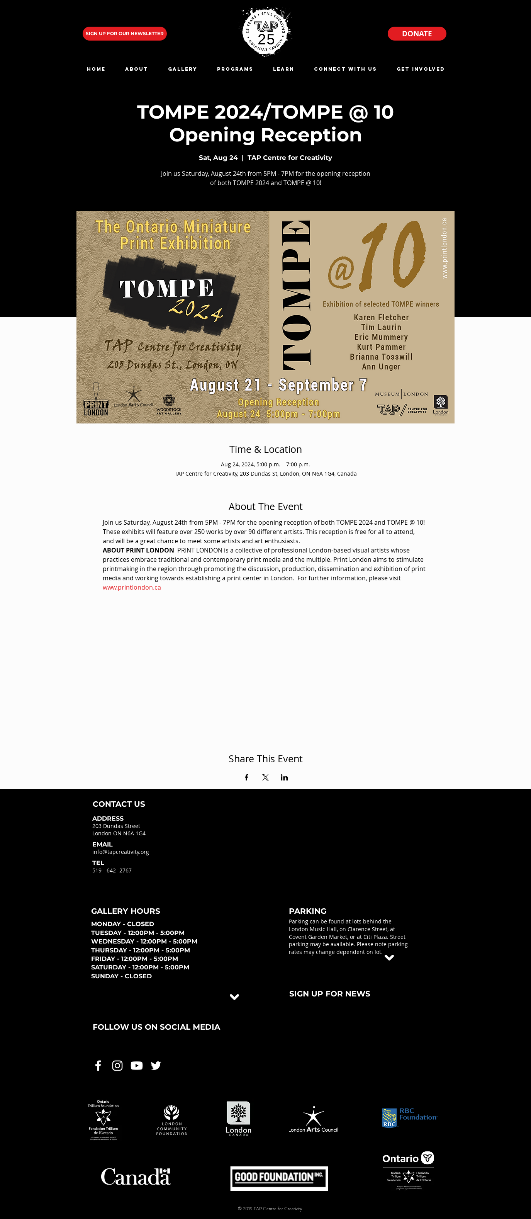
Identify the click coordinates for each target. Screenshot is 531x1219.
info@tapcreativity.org (120, 851)
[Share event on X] (265, 777)
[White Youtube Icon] (137, 1066)
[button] (136, 69)
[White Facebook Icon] (98, 1066)
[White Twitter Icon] (156, 1066)
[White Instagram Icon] (117, 1066)
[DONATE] (417, 34)
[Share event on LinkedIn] (284, 777)
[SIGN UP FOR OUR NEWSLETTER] (125, 34)
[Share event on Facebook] (246, 777)
